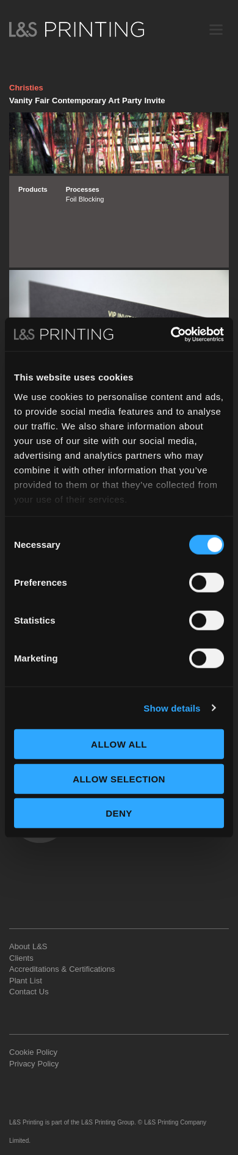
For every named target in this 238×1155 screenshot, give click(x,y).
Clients (21, 958)
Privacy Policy (34, 1063)
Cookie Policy (33, 1052)
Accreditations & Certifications (62, 969)
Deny (119, 813)
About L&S (28, 946)
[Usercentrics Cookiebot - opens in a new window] (171, 334)
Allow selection (119, 778)
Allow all (119, 744)
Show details (171, 707)
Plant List (25, 980)
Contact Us (29, 991)
